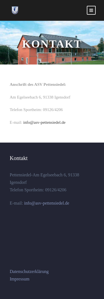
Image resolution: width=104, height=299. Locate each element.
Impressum (19, 279)
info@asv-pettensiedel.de (44, 122)
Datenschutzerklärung (29, 271)
